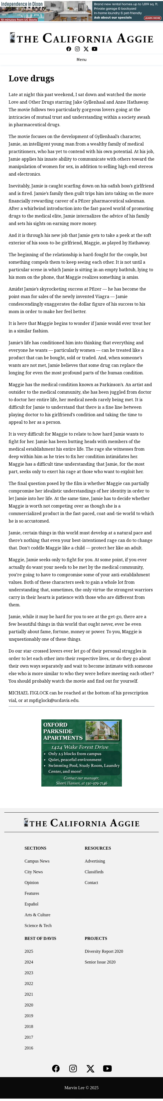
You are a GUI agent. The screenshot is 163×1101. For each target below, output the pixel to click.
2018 (29, 1026)
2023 (29, 972)
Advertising (95, 861)
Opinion (32, 882)
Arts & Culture (37, 914)
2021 (29, 994)
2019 (29, 1015)
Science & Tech (38, 925)
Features (32, 893)
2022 (29, 983)
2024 (29, 962)
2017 (29, 1037)
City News (34, 872)
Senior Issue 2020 (100, 962)
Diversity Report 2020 (104, 951)
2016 (29, 1048)
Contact (91, 882)
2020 (29, 1005)
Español (32, 904)
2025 (29, 951)
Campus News (37, 861)
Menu (81, 60)
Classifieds (94, 872)
